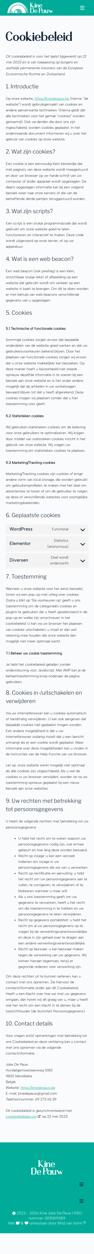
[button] (82, 8)
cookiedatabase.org (21, 1116)
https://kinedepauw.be (52, 98)
